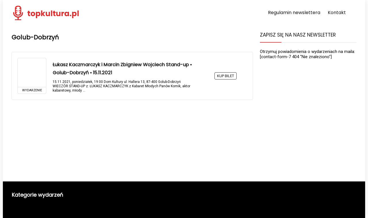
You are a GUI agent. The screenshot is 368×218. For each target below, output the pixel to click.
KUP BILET (225, 76)
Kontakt (337, 12)
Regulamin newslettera (294, 12)
